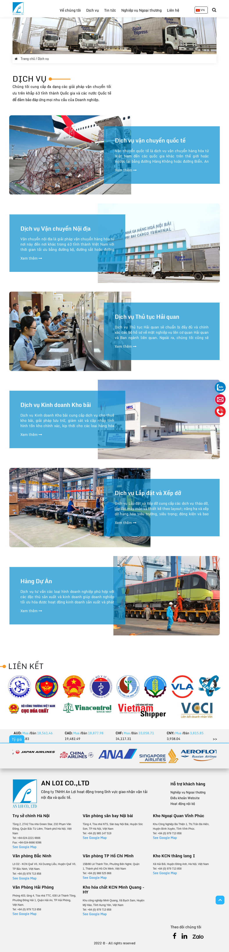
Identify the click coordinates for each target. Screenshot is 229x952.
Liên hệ (173, 10)
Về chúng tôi (70, 10)
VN (200, 9)
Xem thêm (126, 170)
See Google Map (24, 846)
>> (215, 738)
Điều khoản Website (185, 797)
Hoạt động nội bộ (182, 803)
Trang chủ (25, 58)
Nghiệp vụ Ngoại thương (141, 10)
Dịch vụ (92, 10)
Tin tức (110, 10)
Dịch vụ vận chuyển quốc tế (150, 140)
